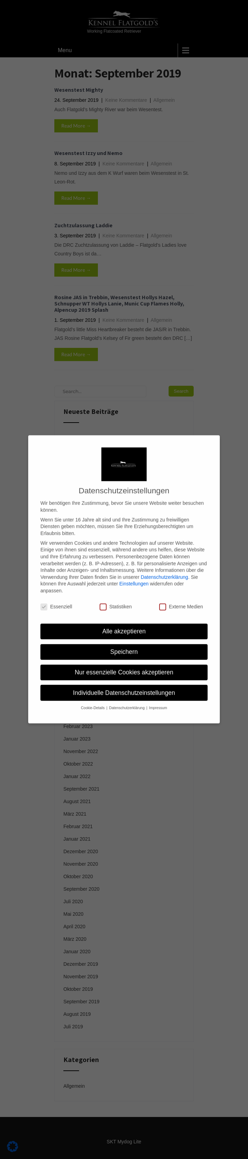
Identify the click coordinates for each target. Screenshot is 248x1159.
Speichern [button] (124, 643)
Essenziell (56, 598)
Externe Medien (181, 598)
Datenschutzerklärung (164, 569)
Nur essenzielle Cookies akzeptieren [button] (124, 664)
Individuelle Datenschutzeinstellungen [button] (124, 684)
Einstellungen (133, 575)
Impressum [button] (158, 699)
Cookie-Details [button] (93, 699)
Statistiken (116, 598)
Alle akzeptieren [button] (124, 623)
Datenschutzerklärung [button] (127, 699)
